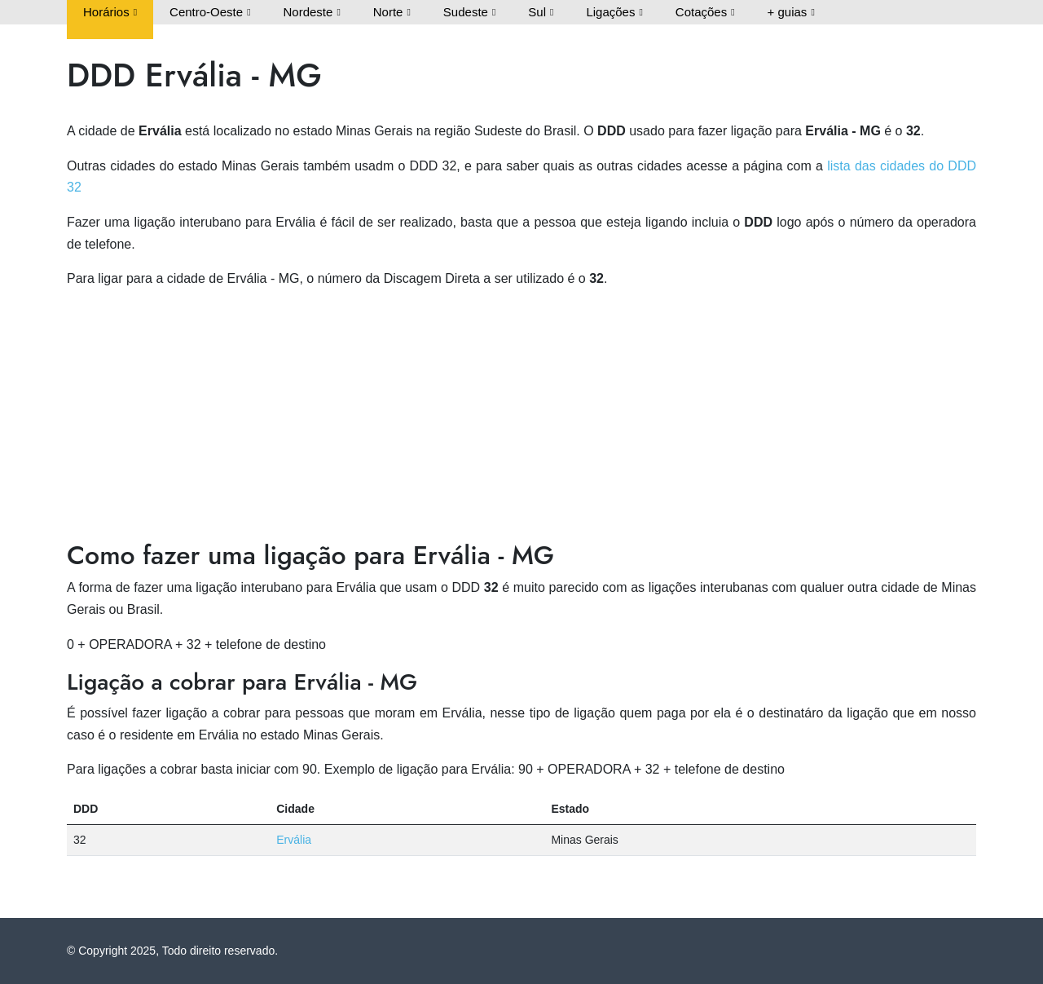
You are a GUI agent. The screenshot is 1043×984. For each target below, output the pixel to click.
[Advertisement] (521, 417)
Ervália (293, 839)
